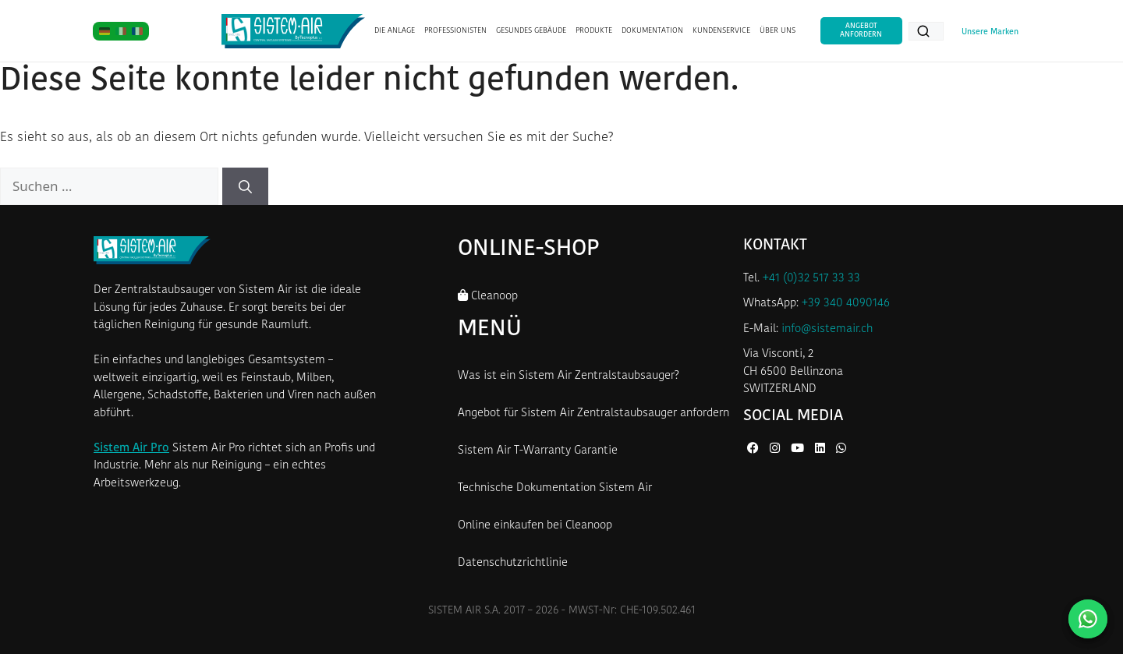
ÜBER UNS (777, 31)
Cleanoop (488, 295)
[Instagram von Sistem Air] (776, 449)
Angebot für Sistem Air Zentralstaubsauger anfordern (593, 413)
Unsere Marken (990, 32)
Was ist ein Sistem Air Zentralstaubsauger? (568, 376)
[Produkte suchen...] (926, 31)
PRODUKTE (594, 31)
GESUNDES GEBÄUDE (531, 31)
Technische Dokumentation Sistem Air (555, 488)
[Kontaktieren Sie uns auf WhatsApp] (1087, 618)
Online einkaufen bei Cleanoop (535, 526)
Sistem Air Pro (131, 448)
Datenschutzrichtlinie (513, 563)
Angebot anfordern (861, 30)
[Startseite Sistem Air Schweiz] (292, 31)
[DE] (104, 31)
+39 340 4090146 (846, 303)
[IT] (121, 31)
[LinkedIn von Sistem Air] (821, 449)
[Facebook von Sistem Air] (754, 449)
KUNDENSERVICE (721, 31)
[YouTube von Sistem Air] (799, 449)
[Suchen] (245, 186)
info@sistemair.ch (827, 329)
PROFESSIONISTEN (455, 31)
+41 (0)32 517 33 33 (811, 279)
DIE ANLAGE (394, 31)
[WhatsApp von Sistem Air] (841, 449)
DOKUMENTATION (652, 31)
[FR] (137, 31)
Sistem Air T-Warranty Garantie (538, 451)
